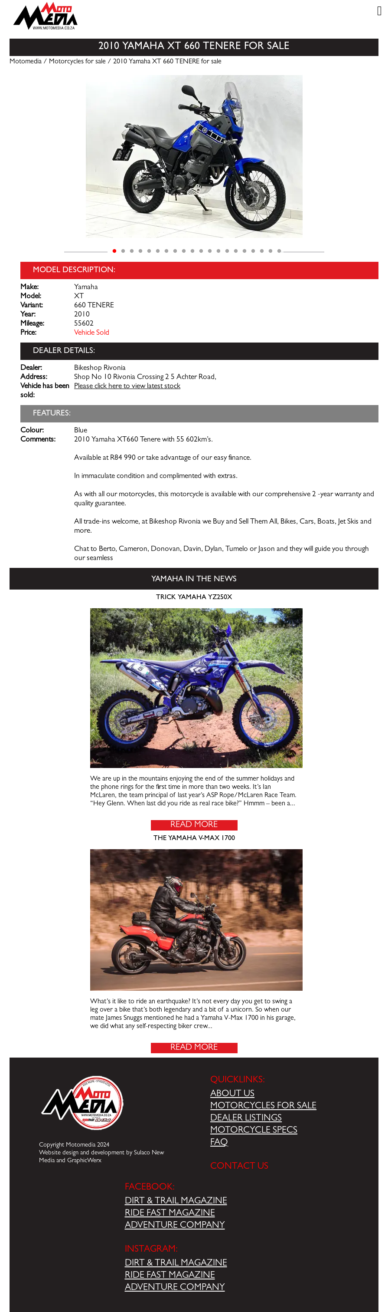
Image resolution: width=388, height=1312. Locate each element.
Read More (194, 825)
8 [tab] (175, 251)
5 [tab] (149, 251)
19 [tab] (270, 251)
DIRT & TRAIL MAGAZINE (176, 1202)
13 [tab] (218, 251)
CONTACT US (239, 1167)
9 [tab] (183, 251)
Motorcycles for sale (77, 62)
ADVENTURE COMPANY (175, 1226)
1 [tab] (114, 251)
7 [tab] (166, 251)
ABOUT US (232, 1094)
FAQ (219, 1143)
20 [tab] (279, 251)
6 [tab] (157, 251)
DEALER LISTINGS (246, 1119)
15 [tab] (235, 251)
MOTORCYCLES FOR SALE (263, 1106)
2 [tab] (123, 251)
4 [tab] (140, 251)
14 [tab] (227, 251)
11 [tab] (201, 251)
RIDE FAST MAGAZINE (170, 1214)
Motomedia (26, 62)
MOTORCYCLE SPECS (253, 1131)
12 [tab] (209, 251)
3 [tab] (131, 251)
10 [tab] (192, 251)
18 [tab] (262, 251)
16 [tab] (244, 251)
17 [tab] (253, 251)
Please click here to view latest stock (127, 387)
